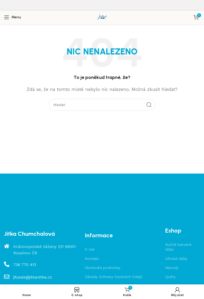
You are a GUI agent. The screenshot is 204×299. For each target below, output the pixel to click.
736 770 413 (24, 264)
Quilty (170, 277)
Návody (171, 268)
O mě (89, 249)
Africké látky (176, 258)
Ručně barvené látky (178, 246)
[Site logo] (102, 17)
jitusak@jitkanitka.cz (32, 277)
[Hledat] (102, 105)
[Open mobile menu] (12, 17)
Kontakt (92, 258)
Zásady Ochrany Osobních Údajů (113, 277)
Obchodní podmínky (102, 268)
